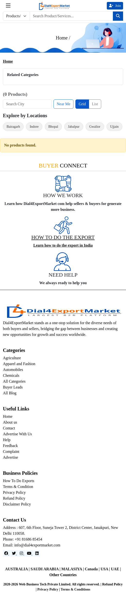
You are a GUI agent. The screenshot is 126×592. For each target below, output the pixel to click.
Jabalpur (73, 126)
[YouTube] (30, 553)
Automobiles (13, 370)
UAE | (116, 569)
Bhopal (53, 126)
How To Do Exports (18, 481)
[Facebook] (6, 553)
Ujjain (114, 126)
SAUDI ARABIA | (46, 569)
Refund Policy (14, 498)
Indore (34, 126)
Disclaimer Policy (17, 504)
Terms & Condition (18, 487)
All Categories (14, 381)
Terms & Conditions (75, 589)
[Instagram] (21, 553)
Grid (82, 104)
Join (115, 6)
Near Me (63, 104)
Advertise (10, 457)
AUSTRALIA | (18, 569)
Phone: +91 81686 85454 (22, 539)
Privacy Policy (14, 492)
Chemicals (11, 375)
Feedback (10, 446)
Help (6, 440)
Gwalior (94, 126)
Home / (63, 37)
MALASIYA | (73, 569)
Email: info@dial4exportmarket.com (31, 545)
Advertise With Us (17, 434)
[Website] (14, 553)
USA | (105, 569)
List (95, 104)
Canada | (93, 569)
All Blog (10, 393)
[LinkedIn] (37, 553)
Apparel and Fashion (19, 364)
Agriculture (12, 358)
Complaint (11, 451)
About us (10, 422)
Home (8, 61)
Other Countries (63, 575)
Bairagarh (13, 126)
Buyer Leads (13, 387)
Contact (9, 428)
